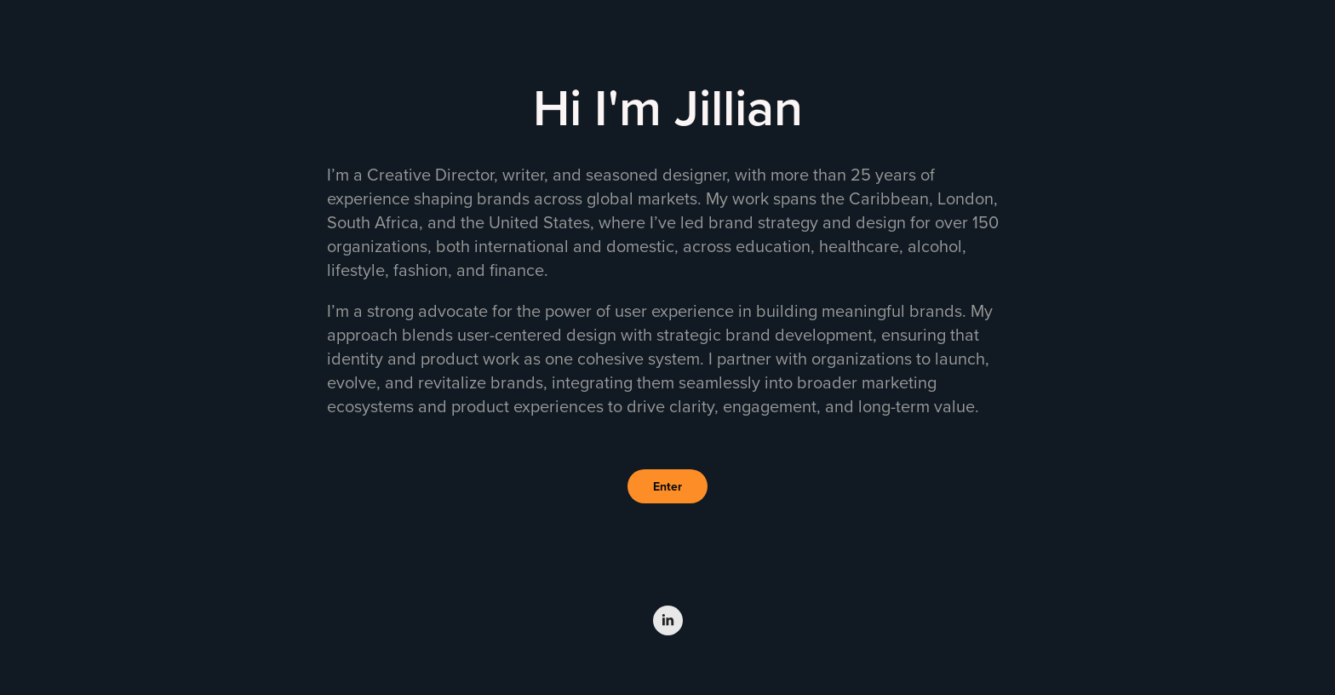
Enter (667, 486)
